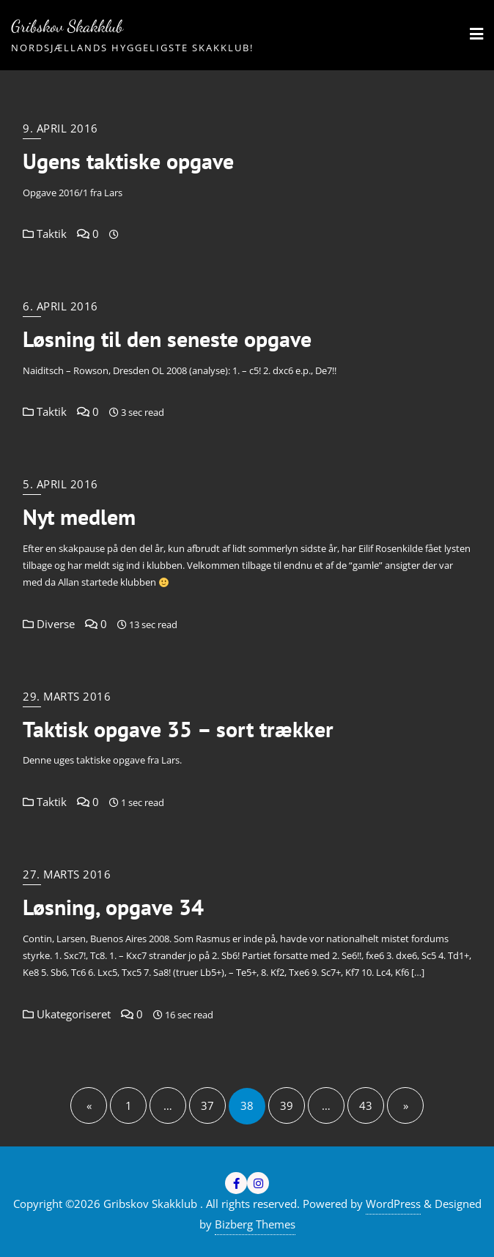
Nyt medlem (79, 517)
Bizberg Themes (255, 1224)
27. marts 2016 (67, 874)
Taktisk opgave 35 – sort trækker (178, 729)
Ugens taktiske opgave (128, 161)
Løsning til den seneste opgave (167, 339)
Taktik (45, 233)
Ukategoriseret (67, 1014)
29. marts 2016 (67, 696)
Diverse (49, 623)
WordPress (393, 1203)
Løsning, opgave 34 (113, 907)
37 (207, 1105)
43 (365, 1105)
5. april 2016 (60, 484)
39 (286, 1105)
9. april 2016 (60, 128)
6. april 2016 (60, 306)
